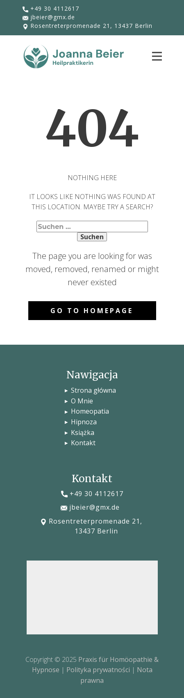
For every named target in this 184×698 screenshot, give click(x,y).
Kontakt (85, 442)
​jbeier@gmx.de (49, 17)
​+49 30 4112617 (51, 9)
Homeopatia (90, 411)
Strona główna (93, 390)
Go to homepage (91, 310)
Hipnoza (84, 421)
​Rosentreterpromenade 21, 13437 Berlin (87, 26)
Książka (82, 432)
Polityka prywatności (98, 669)
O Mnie (83, 400)
